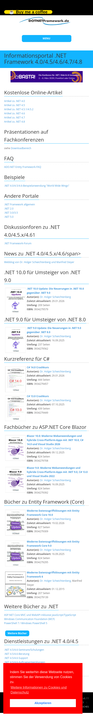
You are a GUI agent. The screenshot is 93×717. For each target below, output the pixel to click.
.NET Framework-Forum (18, 243)
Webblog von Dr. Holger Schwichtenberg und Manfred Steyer (39, 262)
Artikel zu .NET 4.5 (14, 105)
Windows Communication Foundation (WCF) (29, 619)
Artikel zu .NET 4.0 (14, 101)
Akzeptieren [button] (42, 703)
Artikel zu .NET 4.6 (14, 113)
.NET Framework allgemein (19, 204)
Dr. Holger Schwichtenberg (55, 297)
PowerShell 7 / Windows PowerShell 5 (25, 623)
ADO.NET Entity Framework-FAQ (22, 167)
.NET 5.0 (8, 217)
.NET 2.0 (8, 208)
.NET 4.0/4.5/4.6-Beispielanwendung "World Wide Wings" (36, 185)
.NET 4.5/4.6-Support (16, 658)
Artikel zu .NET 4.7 (14, 117)
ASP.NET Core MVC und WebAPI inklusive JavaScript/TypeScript (40, 615)
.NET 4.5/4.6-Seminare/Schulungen (24, 649)
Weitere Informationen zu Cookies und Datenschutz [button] (39, 690)
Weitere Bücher (17, 633)
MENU (46, 38)
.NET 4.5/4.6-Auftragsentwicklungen (24, 662)
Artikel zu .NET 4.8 (14, 121)
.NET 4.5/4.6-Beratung (16, 654)
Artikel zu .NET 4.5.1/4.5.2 (18, 109)
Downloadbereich (21, 148)
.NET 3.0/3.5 (11, 212)
